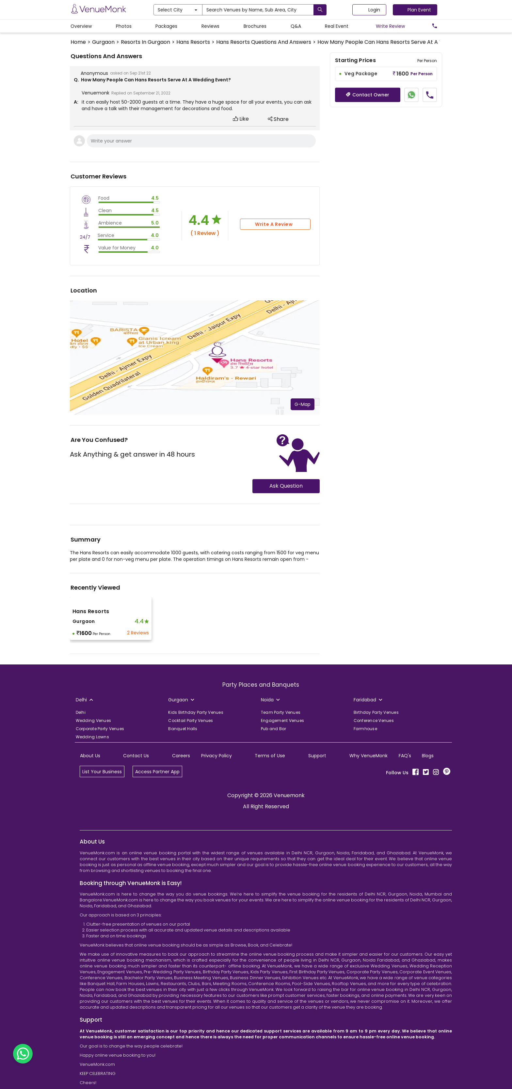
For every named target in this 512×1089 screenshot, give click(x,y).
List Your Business (102, 771)
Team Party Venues (280, 712)
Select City (177, 10)
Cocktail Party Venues (190, 720)
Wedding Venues (93, 720)
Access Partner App (157, 771)
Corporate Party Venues (100, 728)
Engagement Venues (282, 720)
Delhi (81, 712)
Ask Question (286, 486)
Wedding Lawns (92, 737)
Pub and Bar (273, 728)
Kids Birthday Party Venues (195, 712)
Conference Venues (374, 720)
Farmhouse (365, 728)
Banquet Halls (182, 728)
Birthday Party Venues (376, 712)
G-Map (303, 404)
